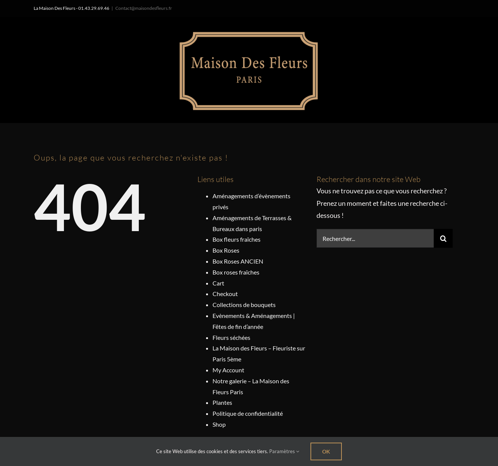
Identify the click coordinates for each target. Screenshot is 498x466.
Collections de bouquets (244, 304)
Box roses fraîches (236, 272)
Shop (219, 424)
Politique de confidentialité (248, 413)
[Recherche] (443, 238)
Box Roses (226, 250)
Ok (326, 451)
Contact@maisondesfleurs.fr (143, 8)
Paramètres (284, 451)
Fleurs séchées (231, 337)
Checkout (225, 293)
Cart (218, 283)
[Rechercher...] (375, 238)
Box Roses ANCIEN (238, 261)
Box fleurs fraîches (237, 239)
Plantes (222, 402)
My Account (228, 369)
